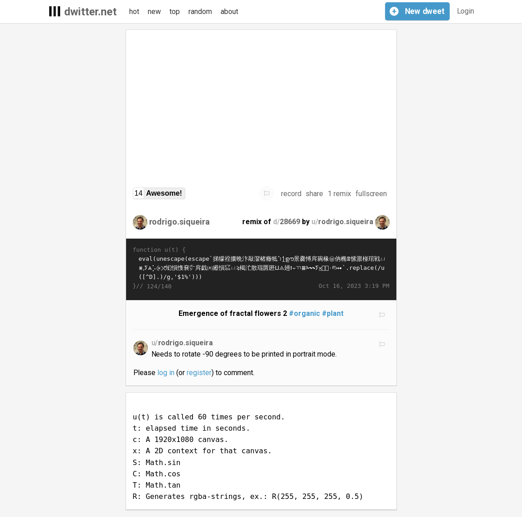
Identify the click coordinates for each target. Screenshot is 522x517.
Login (466, 11)
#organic (304, 313)
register (199, 372)
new (154, 11)
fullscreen (371, 193)
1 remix (339, 193)
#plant (332, 313)
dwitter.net (90, 11)
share (314, 193)
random (200, 11)
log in (165, 372)
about (229, 11)
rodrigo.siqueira (179, 221)
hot (134, 11)
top (174, 11)
